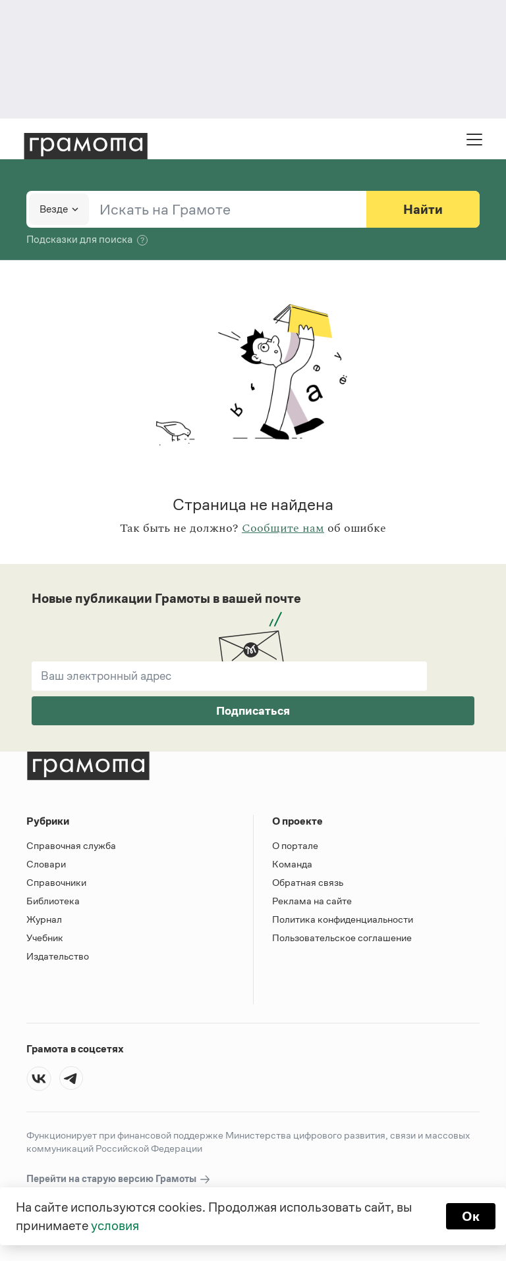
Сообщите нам (283, 528)
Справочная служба (71, 845)
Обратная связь (307, 882)
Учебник (44, 937)
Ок (471, 1216)
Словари (46, 863)
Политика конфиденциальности (342, 919)
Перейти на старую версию (118, 1179)
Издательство (57, 956)
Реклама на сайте (312, 900)
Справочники (56, 882)
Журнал (44, 919)
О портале (295, 845)
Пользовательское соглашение (342, 937)
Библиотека (53, 900)
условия (115, 1225)
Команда (292, 863)
